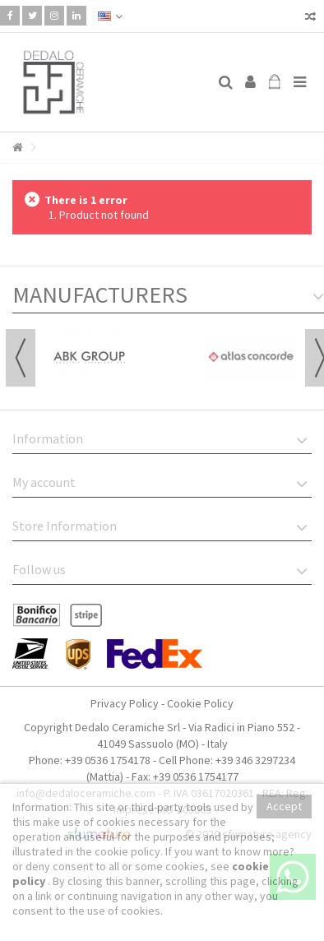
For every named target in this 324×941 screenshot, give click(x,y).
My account (44, 482)
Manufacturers (99, 294)
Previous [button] (20, 358)
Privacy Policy (124, 703)
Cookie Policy (200, 703)
